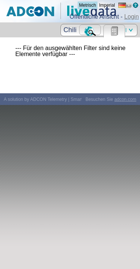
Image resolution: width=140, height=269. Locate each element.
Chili (70, 30)
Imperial (107, 5)
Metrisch (87, 5)
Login (131, 16)
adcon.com (125, 99)
